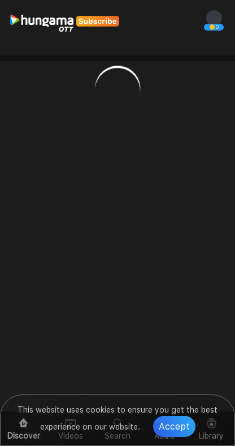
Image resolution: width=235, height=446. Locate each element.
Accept (174, 426)
